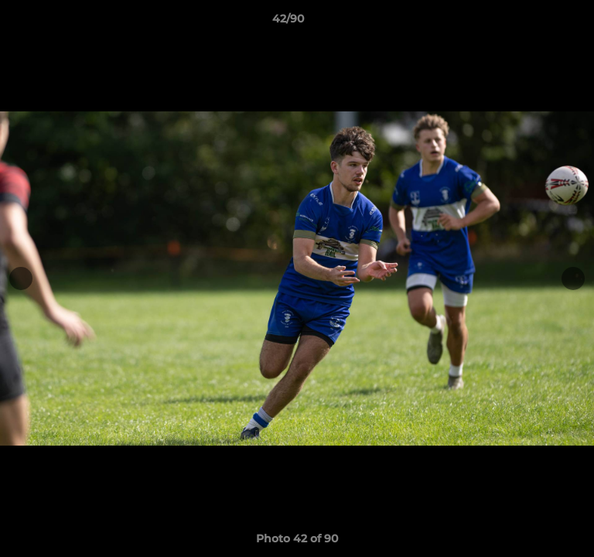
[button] (538, 22)
